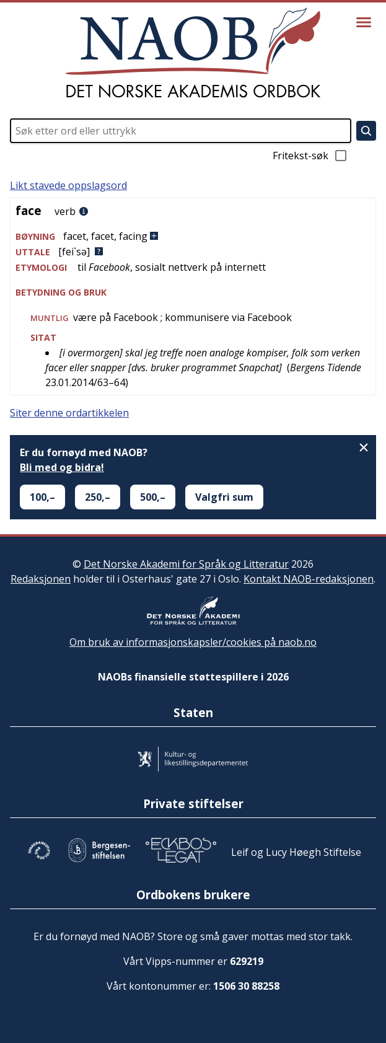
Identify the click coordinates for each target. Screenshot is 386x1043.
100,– (42, 497)
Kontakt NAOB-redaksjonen (308, 579)
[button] (193, 236)
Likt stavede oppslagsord (68, 185)
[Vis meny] (363, 22)
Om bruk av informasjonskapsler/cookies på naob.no (193, 642)
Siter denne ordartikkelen (69, 413)
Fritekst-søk (310, 155)
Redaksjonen (41, 579)
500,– (152, 497)
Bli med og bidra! (62, 467)
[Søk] (366, 131)
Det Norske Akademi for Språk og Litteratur (186, 564)
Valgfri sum (224, 497)
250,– (97, 497)
